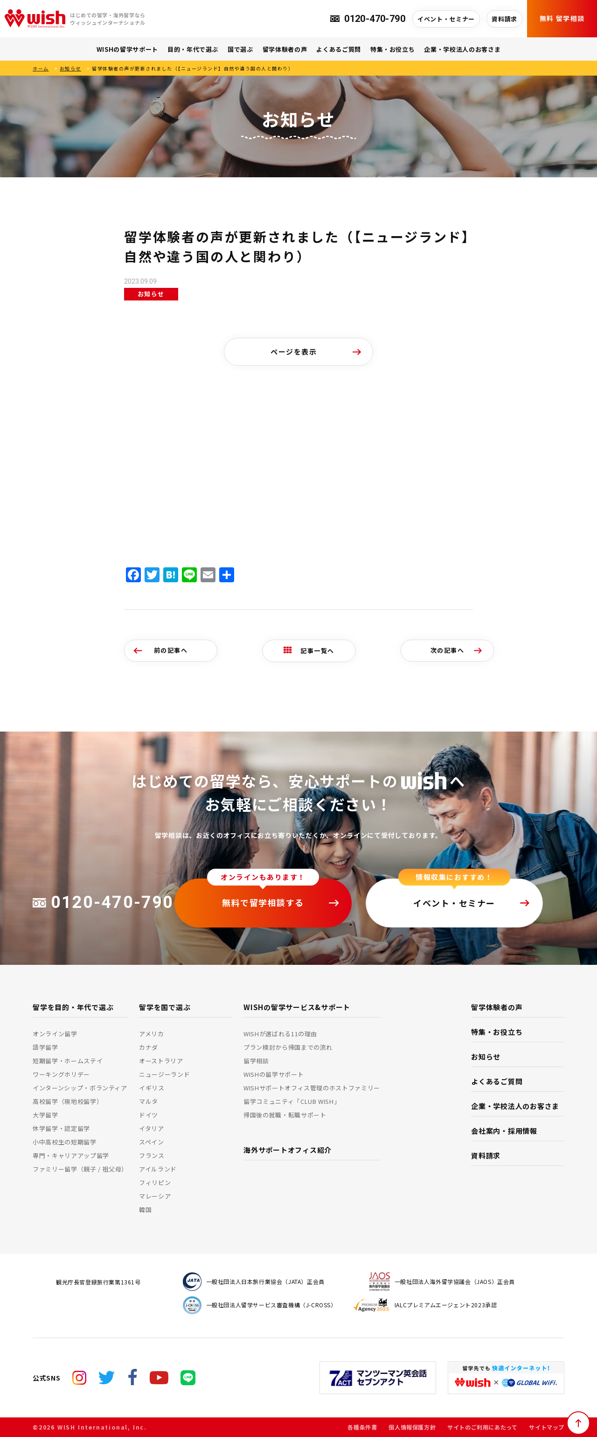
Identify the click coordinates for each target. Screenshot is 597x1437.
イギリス (152, 1087)
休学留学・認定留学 (61, 1128)
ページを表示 (294, 351)
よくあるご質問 (338, 49)
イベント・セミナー (446, 18)
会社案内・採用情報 (504, 1131)
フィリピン (155, 1182)
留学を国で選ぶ (164, 1007)
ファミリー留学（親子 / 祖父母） (80, 1169)
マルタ (148, 1101)
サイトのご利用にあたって (482, 1427)
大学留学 (45, 1114)
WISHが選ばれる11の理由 (280, 1033)
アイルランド (158, 1169)
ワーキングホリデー (61, 1074)
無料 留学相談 (562, 18)
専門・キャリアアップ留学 (71, 1155)
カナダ (148, 1047)
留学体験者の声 (285, 49)
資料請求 (504, 18)
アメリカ (151, 1033)
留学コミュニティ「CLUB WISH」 (291, 1101)
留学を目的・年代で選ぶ (73, 1007)
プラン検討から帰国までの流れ (288, 1047)
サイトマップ (546, 1427)
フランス (152, 1155)
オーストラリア (161, 1060)
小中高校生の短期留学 (65, 1141)
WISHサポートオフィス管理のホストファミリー (311, 1087)
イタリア (151, 1128)
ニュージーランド (164, 1074)
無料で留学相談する (263, 902)
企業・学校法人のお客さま (462, 49)
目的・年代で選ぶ (192, 49)
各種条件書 (362, 1427)
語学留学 (45, 1047)
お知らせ (70, 68)
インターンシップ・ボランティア (80, 1087)
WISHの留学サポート (127, 49)
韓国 (145, 1209)
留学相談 (256, 1060)
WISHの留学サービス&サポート (296, 1007)
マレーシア (155, 1196)
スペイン (151, 1141)
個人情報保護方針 (412, 1427)
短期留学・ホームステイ (68, 1060)
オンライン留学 (55, 1033)
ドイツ (148, 1114)
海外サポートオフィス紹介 (287, 1150)
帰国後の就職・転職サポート (284, 1114)
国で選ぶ (240, 49)
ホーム (41, 68)
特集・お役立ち (392, 49)
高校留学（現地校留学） (68, 1101)
